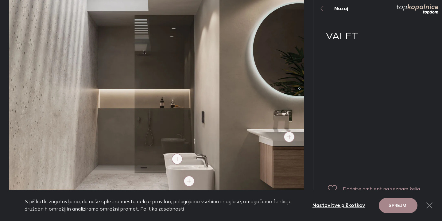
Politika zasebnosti (162, 209)
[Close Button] (429, 205)
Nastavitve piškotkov (338, 205)
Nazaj (330, 8)
